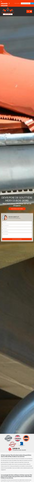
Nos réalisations (17, 208)
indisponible (4, 2)
